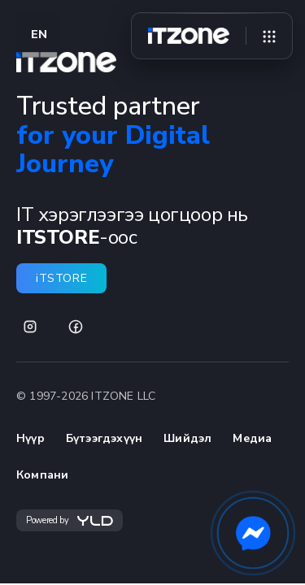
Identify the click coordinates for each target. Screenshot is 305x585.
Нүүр (30, 438)
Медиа (252, 438)
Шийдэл (187, 438)
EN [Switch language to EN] (39, 34)
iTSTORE (61, 278)
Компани (42, 475)
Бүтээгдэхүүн (104, 438)
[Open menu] (269, 35)
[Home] (188, 36)
